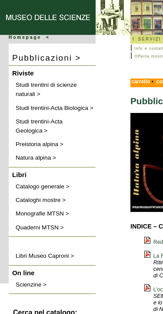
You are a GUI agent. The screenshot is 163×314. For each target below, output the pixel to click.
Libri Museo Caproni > (45, 256)
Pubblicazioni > (46, 57)
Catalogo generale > (43, 186)
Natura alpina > (36, 157)
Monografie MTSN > (42, 213)
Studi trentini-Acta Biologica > (54, 108)
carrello (140, 81)
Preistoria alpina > (39, 144)
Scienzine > (31, 284)
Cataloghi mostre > (41, 200)
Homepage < (29, 37)
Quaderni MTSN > (40, 227)
